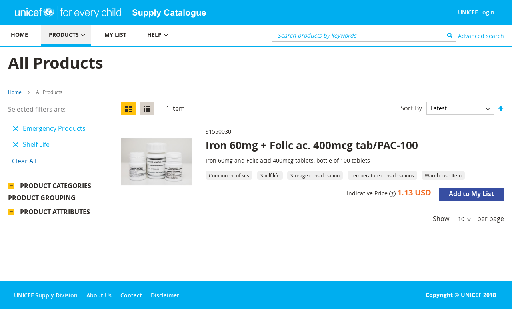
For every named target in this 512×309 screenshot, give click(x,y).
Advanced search (481, 36)
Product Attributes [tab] (55, 213)
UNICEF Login (476, 12)
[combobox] (364, 35)
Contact (131, 295)
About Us (99, 295)
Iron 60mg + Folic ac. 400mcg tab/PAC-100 (312, 145)
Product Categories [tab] (55, 185)
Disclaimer (165, 295)
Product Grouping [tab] (54, 199)
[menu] (128, 35)
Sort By (411, 108)
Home (15, 92)
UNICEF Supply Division (46, 295)
